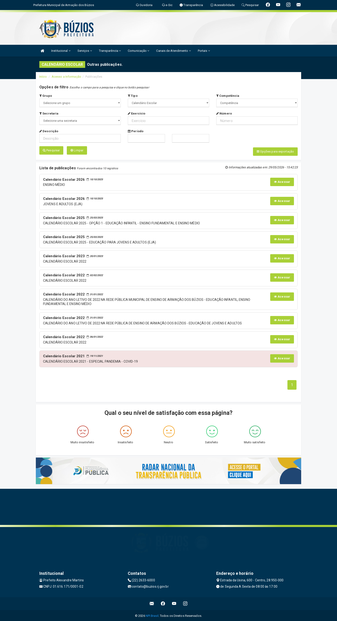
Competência (227, 95)
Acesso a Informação (66, 76)
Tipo (133, 95)
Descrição (48, 131)
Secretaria (48, 113)
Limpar (77, 150)
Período (135, 131)
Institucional (61, 50)
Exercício (136, 113)
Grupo (45, 95)
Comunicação (138, 50)
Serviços (85, 50)
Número (224, 113)
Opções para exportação (275, 151)
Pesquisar (51, 150)
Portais (204, 50)
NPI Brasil (152, 615)
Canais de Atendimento (173, 50)
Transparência (110, 50)
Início (43, 76)
